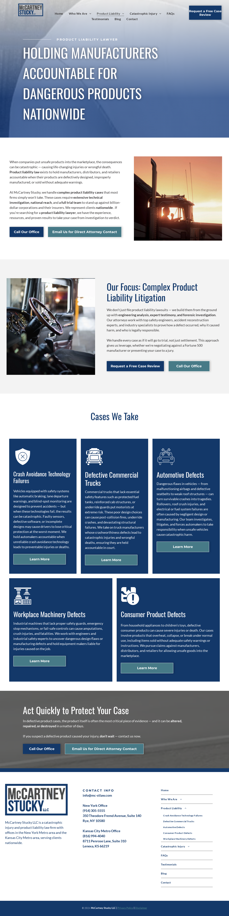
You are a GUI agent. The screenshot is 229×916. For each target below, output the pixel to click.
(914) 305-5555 (94, 810)
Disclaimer (141, 907)
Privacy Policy (125, 907)
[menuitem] (59, 13)
